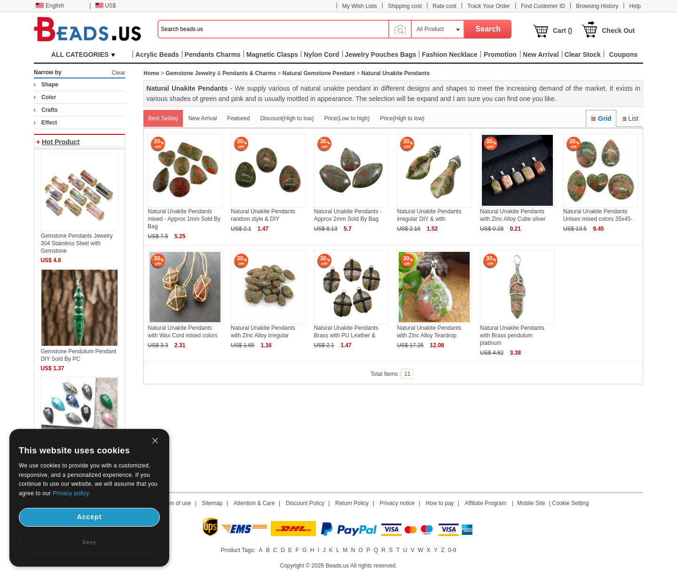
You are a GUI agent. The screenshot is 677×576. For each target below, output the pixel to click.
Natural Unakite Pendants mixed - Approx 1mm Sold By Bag (184, 219)
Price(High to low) (402, 118)
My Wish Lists (359, 6)
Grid (600, 118)
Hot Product (60, 142)
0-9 (452, 550)
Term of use (176, 503)
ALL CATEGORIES (83, 54)
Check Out (618, 30)
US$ (105, 5)
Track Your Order (488, 6)
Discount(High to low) (287, 118)
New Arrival (203, 118)
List (629, 118)
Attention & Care (254, 503)
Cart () (562, 30)
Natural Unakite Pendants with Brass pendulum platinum (512, 335)
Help (635, 6)
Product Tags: (238, 550)
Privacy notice (397, 503)
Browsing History (597, 6)
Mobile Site (531, 503)
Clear (119, 73)
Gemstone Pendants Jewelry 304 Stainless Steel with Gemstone (76, 243)
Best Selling (163, 118)
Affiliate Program (485, 503)
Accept (89, 517)
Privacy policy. (71, 493)
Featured (238, 118)
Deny (89, 542)
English (50, 5)
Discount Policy (305, 503)
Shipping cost (405, 6)
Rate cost (445, 6)
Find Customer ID (543, 6)
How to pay (439, 503)
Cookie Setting (570, 503)
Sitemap (212, 503)
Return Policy (352, 503)
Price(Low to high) (347, 118)
